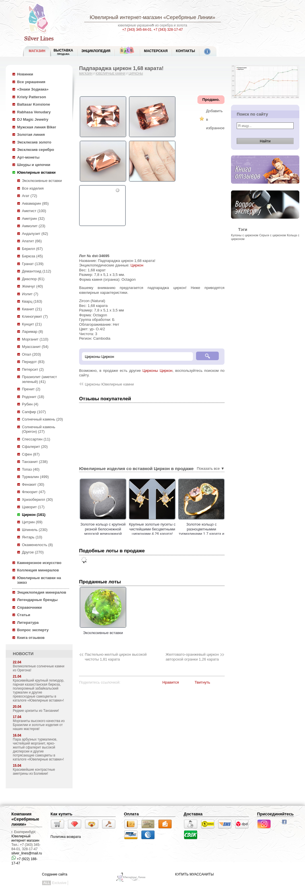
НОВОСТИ (23, 653)
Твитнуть (202, 682)
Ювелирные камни (110, 73)
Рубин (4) (30, 404)
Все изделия (33, 188)
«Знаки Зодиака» (33, 89)
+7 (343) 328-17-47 (168, 30)
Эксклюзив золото (34, 142)
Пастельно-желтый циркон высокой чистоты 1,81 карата (116, 656)
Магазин (85, 73)
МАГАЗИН (37, 51)
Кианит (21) (32, 309)
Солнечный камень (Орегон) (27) (38, 429)
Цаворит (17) (33, 507)
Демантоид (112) (36, 271)
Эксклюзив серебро (35, 149)
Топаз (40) (31, 469)
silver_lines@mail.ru (26, 853)
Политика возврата (66, 837)
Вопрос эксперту (33, 630)
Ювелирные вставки (36, 172)
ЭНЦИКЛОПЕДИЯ (95, 51)
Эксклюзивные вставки (42, 181)
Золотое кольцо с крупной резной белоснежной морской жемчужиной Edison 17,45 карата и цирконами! (122, 533)
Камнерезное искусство (39, 563)
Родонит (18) (33, 397)
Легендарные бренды (37, 600)
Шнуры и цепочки (33, 165)
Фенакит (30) (33, 484)
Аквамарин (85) (35, 203)
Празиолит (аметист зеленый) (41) (39, 379)
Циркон (137, 265)
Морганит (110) (35, 339)
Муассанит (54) (35, 347)
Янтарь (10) (32, 537)
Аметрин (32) (33, 218)
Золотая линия (31, 134)
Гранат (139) (33, 264)
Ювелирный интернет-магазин (126, 17)
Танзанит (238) (35, 462)
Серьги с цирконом (272, 235)
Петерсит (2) (33, 369)
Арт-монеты (28, 157)
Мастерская (156, 51)
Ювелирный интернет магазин (25, 838)
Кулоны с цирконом (244, 235)
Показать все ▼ (210, 468)
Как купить (62, 814)
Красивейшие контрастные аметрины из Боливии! (34, 772)
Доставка (193, 814)
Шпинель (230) (35, 530)
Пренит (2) (31, 389)
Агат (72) (29, 196)
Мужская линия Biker (36, 127)
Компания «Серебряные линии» (25, 819)
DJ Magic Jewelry (32, 119)
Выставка (63, 52)
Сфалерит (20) (35, 446)
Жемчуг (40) (32, 286)
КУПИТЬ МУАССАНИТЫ (194, 874)
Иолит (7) (30, 294)
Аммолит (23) (33, 226)
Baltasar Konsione (33, 104)
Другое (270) (33, 552)
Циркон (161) (34, 514)
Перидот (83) (33, 362)
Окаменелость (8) (37, 545)
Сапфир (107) (34, 412)
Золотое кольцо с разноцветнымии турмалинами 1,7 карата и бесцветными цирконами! (221, 531)
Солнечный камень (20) (42, 419)
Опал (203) (31, 354)
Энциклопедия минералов (41, 592)
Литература (28, 622)
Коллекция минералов (38, 570)
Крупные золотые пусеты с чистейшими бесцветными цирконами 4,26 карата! (172, 529)
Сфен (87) (31, 454)
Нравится (170, 682)
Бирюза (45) (32, 256)
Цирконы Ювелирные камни (109, 384)
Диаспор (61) (33, 279)
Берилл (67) (32, 249)
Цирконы (136, 73)
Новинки (25, 74)
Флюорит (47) (33, 492)
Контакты (185, 51)
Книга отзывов (31, 637)
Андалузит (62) (35, 233)
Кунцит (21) (32, 324)
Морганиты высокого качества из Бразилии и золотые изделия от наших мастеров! (39, 725)
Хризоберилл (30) (37, 499)
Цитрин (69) (32, 522)
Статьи (23, 615)
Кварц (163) (32, 301)
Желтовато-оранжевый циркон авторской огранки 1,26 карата (192, 656)
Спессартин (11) (36, 439)
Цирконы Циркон (157, 370)
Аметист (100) (34, 211)
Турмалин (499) (35, 477)
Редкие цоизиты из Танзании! (36, 711)
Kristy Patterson (31, 97)
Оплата (131, 814)
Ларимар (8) (32, 331)
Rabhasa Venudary (34, 112)
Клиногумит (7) (35, 316)
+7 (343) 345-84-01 (137, 30)
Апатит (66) (32, 241)
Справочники (29, 607)
